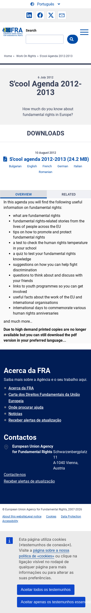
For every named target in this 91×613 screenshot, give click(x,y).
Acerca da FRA (21, 388)
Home (8, 56)
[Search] (45, 39)
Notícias (15, 414)
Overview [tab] (23, 194)
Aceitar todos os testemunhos (46, 590)
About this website (14, 516)
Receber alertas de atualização (35, 420)
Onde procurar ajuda (26, 407)
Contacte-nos (15, 474)
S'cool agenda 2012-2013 (45, 159)
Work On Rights (26, 56)
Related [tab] (69, 194)
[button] (29, 15)
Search (31, 30)
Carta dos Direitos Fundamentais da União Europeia (44, 397)
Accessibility (10, 521)
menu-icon (84, 32)
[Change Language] (45, 4)
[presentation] (23, 194)
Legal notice (33, 516)
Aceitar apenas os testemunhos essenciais (53, 602)
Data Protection (71, 516)
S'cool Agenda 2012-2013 (56, 56)
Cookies (51, 516)
